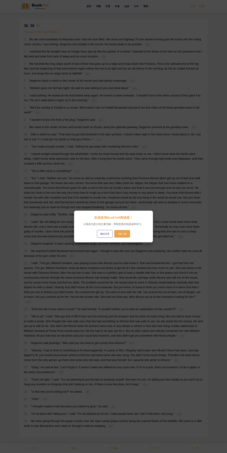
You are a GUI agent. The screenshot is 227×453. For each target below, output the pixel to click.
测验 (113, 448)
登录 (192, 6)
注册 (201, 6)
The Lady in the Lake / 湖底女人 (42, 32)
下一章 (197, 448)
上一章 (30, 448)
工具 (154, 448)
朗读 (73, 448)
